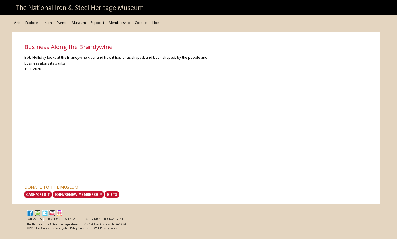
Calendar (70, 219)
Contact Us (34, 219)
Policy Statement (81, 228)
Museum (79, 22)
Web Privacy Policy (105, 228)
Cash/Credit (38, 194)
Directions (52, 219)
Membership (119, 22)
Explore (31, 22)
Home (157, 22)
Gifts (112, 194)
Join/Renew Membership (78, 194)
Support (97, 22)
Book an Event (113, 219)
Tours (84, 219)
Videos (96, 219)
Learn (47, 22)
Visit (17, 22)
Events (62, 22)
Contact (141, 22)
